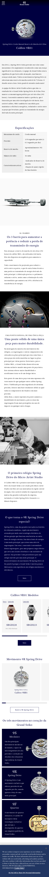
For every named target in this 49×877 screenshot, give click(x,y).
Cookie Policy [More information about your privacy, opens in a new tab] (19, 868)
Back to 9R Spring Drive (24, 710)
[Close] (46, 848)
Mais (24, 578)
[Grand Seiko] (24, 3)
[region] (24, 861)
